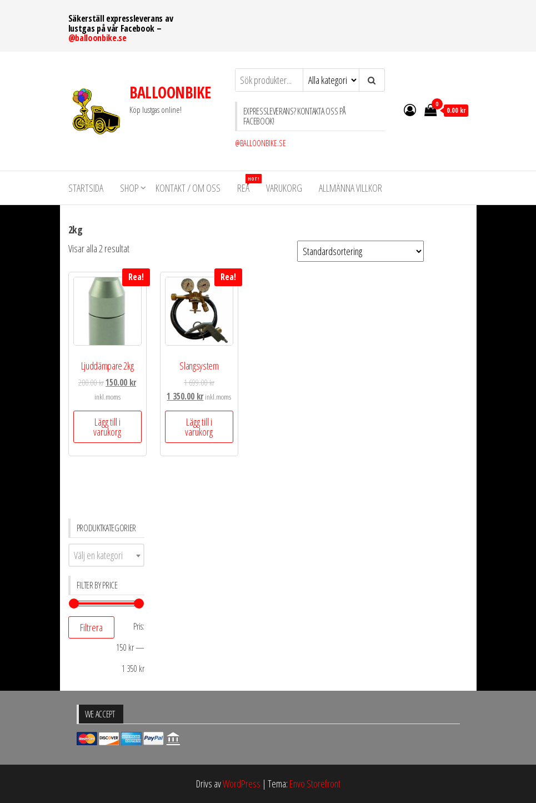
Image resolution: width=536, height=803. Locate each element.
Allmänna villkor (350, 187)
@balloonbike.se (97, 38)
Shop (129, 187)
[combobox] (106, 555)
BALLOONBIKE (170, 92)
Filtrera (91, 627)
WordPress (242, 783)
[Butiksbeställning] (360, 251)
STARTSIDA (85, 187)
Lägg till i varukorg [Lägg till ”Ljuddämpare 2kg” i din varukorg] (107, 426)
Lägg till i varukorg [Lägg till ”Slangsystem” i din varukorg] (199, 426)
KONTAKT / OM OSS (188, 187)
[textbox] (106, 555)
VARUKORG (284, 187)
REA (247, 184)
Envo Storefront (314, 783)
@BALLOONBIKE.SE (260, 143)
